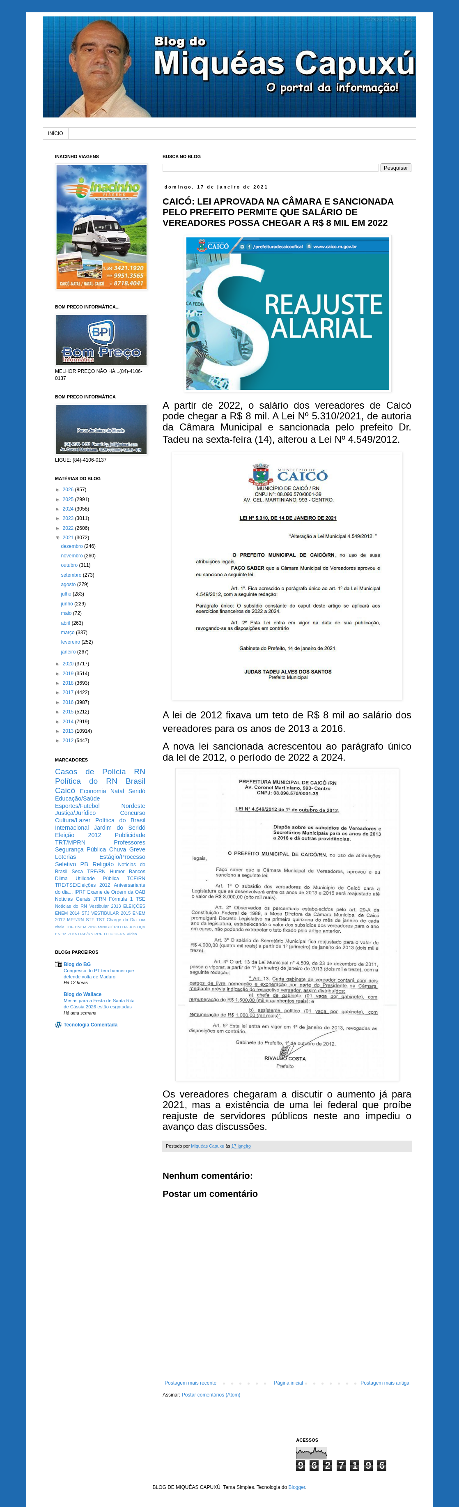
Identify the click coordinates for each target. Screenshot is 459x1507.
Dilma (61, 878)
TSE (140, 899)
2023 (69, 518)
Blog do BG (77, 964)
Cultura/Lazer (72, 820)
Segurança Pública (80, 849)
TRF (69, 927)
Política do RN (86, 781)
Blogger (296, 1487)
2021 (69, 538)
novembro (72, 556)
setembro (72, 575)
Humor (117, 871)
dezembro (72, 546)
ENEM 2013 (85, 927)
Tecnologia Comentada (90, 1025)
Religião (103, 864)
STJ (85, 913)
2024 (69, 509)
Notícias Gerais (72, 899)
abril (66, 623)
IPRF (79, 892)
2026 (69, 489)
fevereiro (71, 642)
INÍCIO (55, 133)
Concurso (132, 813)
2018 (69, 683)
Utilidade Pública (97, 878)
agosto (69, 584)
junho (67, 604)
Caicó (65, 790)
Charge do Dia (122, 919)
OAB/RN (86, 934)
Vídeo (131, 934)
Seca (77, 871)
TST (100, 919)
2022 (69, 528)
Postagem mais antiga (384, 1383)
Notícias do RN (71, 906)
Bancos (137, 871)
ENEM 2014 (67, 913)
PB (84, 864)
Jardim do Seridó (119, 827)
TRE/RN (96, 871)
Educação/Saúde (77, 798)
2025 (69, 499)
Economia (93, 791)
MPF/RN (75, 919)
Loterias (65, 857)
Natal (117, 791)
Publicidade (130, 835)
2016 (69, 702)
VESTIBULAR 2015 (111, 913)
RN (139, 771)
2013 (69, 731)
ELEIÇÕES (134, 906)
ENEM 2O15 (66, 934)
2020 (69, 664)
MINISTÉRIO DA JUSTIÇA (121, 927)
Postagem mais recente (190, 1383)
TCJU (108, 934)
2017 (69, 692)
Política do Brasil (120, 820)
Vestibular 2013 (105, 906)
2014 (69, 722)
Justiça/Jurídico (75, 813)
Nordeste (133, 806)
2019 (69, 673)
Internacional (72, 827)
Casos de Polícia (90, 771)
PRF (98, 934)
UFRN (120, 934)
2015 (69, 712)
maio (67, 613)
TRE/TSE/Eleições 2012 (82, 885)
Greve (137, 849)
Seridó (136, 791)
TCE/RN (136, 878)
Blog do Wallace (82, 994)
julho (67, 594)
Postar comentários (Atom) (211, 1395)
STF (90, 919)
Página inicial (288, 1383)
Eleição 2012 (78, 835)
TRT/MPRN (70, 842)
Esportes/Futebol (77, 806)
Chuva (117, 849)
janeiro (69, 652)
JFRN (99, 899)
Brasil (135, 781)
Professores (129, 842)
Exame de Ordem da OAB (116, 892)
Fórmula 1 (121, 899)
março (68, 632)
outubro (70, 565)
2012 (69, 740)
